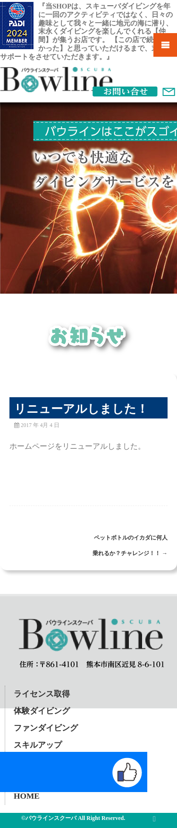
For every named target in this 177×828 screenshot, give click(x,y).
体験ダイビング (42, 710)
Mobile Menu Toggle (165, 45)
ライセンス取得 (42, 693)
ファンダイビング (46, 727)
